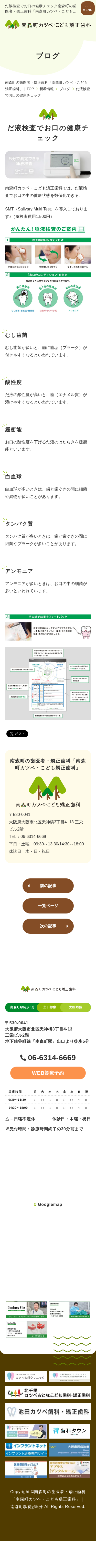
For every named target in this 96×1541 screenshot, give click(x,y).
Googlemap (50, 1204)
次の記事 (48, 926)
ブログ (64, 89)
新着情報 (46, 89)
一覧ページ (48, 906)
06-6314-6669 (52, 1057)
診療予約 (48, 1073)
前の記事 (48, 886)
